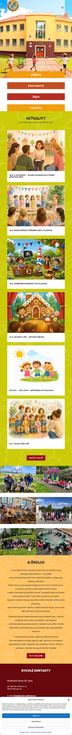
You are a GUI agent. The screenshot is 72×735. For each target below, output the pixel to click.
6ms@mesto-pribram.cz (25, 696)
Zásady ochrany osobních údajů (41, 732)
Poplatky (36, 107)
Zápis (36, 96)
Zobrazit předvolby (36, 727)
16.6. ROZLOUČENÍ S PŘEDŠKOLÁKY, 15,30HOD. (31, 230)
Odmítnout (36, 721)
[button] (69, 700)
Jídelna (36, 74)
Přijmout (36, 716)
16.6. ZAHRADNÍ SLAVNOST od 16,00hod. (28, 283)
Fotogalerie (36, 655)
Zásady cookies (24, 732)
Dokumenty (36, 85)
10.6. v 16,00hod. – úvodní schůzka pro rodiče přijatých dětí (31, 176)
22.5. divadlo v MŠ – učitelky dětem (26, 337)
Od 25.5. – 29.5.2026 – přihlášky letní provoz (31, 390)
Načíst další (36, 457)
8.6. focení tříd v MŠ (19, 444)
